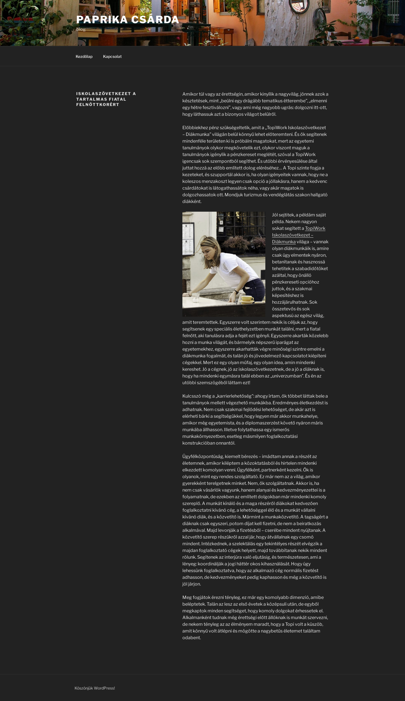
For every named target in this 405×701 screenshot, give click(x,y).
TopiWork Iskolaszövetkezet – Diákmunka (298, 235)
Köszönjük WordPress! (95, 688)
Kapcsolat (112, 56)
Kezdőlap (84, 56)
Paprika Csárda (128, 19)
